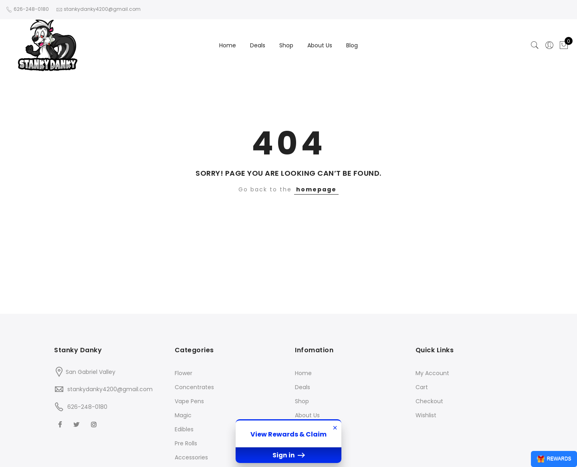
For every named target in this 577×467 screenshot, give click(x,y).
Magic (183, 415)
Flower (183, 373)
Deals (257, 45)
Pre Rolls (186, 443)
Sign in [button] (288, 455)
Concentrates (194, 387)
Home (227, 45)
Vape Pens (189, 401)
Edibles (184, 429)
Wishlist (426, 415)
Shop (286, 45)
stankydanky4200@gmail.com (110, 389)
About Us (319, 45)
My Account (432, 373)
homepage (316, 189)
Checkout (429, 401)
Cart (422, 387)
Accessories (191, 457)
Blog (352, 45)
